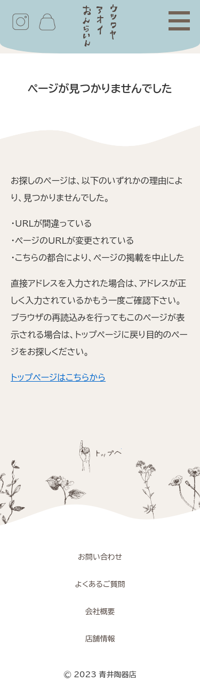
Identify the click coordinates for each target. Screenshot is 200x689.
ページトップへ (100, 456)
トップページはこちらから (58, 377)
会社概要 (100, 611)
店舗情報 (100, 638)
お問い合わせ (100, 557)
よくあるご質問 (100, 584)
